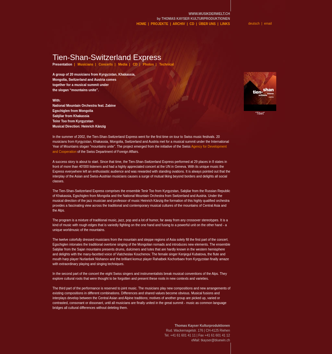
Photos (148, 64)
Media (122, 64)
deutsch (254, 23)
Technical (166, 64)
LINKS (225, 24)
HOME (141, 24)
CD (192, 24)
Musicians (85, 64)
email (268, 23)
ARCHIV (178, 24)
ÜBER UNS (207, 24)
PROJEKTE (159, 24)
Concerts (106, 64)
